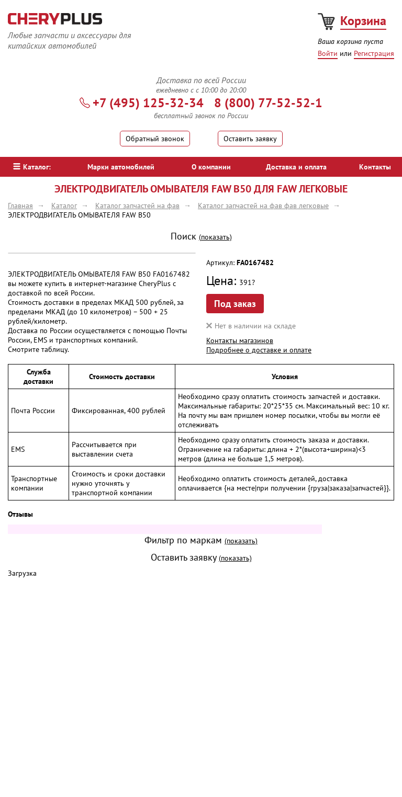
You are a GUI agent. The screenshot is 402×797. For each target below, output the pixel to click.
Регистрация (374, 53)
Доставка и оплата (296, 167)
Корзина (363, 21)
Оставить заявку (250, 138)
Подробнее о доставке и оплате (258, 350)
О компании (211, 167)
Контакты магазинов (239, 340)
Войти (328, 53)
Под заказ (235, 304)
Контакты (375, 167)
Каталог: (32, 167)
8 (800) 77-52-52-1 (268, 103)
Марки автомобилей (120, 167)
